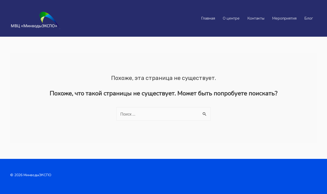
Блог (308, 18)
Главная (208, 18)
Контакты (255, 18)
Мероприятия (284, 18)
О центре (231, 18)
